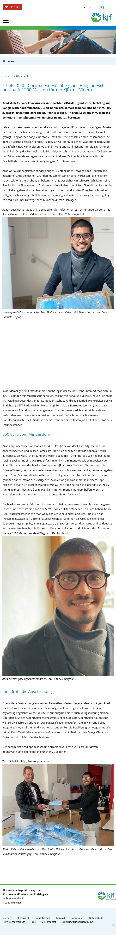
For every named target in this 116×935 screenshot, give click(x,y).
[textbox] (91, 7)
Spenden (7, 917)
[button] (102, 7)
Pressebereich (42, 917)
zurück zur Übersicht (15, 76)
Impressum (77, 917)
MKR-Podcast (48, 921)
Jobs (33, 921)
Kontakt (60, 917)
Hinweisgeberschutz (14, 921)
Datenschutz (96, 917)
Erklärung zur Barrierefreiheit (78, 921)
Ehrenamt (23, 917)
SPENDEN (12, 7)
